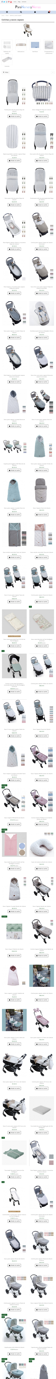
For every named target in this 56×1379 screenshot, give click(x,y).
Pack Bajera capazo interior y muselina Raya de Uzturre (14, 243)
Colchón (7, 66)
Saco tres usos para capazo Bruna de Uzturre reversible (42, 376)
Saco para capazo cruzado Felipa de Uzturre (14, 331)
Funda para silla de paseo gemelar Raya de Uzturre (41, 199)
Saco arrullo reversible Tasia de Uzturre (41, 552)
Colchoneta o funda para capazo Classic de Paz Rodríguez (14, 1215)
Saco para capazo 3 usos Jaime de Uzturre (14, 1038)
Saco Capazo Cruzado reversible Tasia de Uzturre (14, 774)
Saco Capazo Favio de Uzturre (41, 508)
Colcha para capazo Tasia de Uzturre (41, 595)
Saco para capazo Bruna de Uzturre (14, 1259)
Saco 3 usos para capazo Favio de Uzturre (42, 420)
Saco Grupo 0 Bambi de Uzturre (14, 949)
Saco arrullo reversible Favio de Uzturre (14, 552)
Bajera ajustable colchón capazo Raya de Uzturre (14, 154)
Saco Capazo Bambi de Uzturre (42, 906)
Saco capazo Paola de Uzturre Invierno (42, 1303)
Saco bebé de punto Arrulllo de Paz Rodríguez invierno (14, 862)
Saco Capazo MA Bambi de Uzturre (14, 818)
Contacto (24, 1)
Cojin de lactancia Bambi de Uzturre (41, 862)
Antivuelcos (21, 51)
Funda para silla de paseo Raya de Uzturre (14, 110)
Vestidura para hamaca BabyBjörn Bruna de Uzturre (41, 331)
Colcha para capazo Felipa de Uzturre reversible (42, 243)
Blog (19, 1)
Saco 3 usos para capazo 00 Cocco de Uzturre (14, 1126)
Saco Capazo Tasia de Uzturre (41, 729)
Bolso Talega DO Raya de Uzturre (41, 109)
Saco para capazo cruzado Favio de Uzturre (14, 508)
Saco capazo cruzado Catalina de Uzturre (14, 994)
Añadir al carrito (14, 116)
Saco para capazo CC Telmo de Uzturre (41, 1037)
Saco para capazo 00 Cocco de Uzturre (14, 1082)
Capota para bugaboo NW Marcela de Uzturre (14, 464)
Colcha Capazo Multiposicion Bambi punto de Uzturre (41, 818)
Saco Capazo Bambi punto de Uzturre (42, 773)
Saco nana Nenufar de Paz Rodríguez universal (41, 640)
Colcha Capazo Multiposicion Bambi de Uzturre (41, 949)
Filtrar (5, 72)
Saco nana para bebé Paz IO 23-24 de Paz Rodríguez (14, 640)
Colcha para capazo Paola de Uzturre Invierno (41, 1259)
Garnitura (35, 51)
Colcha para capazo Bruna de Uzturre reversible (41, 1215)
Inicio (15, 1)
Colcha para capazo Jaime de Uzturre (42, 993)
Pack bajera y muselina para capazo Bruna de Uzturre (14, 376)
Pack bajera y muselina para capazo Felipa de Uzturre (14, 287)
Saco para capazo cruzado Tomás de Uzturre (41, 464)
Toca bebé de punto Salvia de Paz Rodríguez (14, 1171)
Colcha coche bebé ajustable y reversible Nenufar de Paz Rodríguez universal (14, 685)
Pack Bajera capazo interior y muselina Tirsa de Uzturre (41, 1171)
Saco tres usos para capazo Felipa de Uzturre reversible (42, 287)
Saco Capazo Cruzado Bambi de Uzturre (14, 906)
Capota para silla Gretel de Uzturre (14, 1347)
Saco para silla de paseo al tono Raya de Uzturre (41, 154)
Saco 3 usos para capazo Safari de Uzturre (14, 730)
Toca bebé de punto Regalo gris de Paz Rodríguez (42, 1126)
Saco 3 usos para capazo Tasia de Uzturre (14, 595)
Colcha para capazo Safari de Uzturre (42, 683)
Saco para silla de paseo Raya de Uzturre (14, 199)
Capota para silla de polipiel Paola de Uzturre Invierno (41, 1348)
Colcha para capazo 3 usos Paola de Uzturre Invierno (14, 1303)
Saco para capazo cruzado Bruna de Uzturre (14, 420)
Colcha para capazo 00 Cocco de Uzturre (41, 1082)
